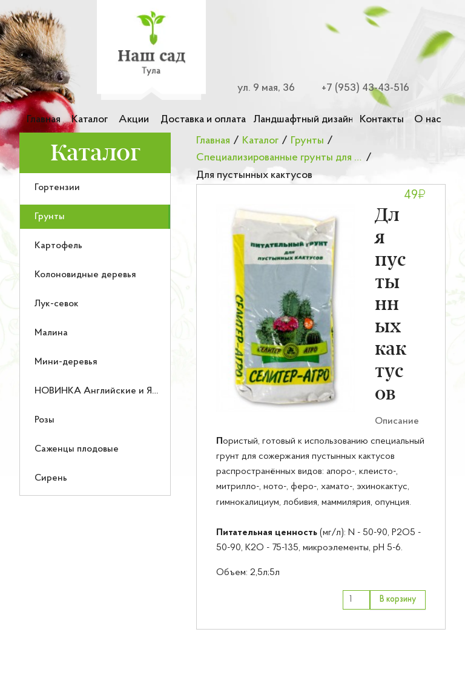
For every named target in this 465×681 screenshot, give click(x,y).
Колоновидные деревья (85, 275)
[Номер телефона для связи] (358, 88)
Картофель (58, 246)
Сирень (51, 478)
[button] (285, 308)
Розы (44, 420)
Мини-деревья (66, 362)
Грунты (50, 217)
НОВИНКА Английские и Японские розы (123, 391)
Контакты (382, 119)
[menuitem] (95, 188)
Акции (134, 119)
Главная (44, 119)
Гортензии (57, 187)
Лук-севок (57, 304)
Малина (51, 333)
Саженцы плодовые (77, 449)
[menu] (95, 334)
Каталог (89, 119)
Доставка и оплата (203, 119)
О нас (427, 119)
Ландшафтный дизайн (302, 119)
